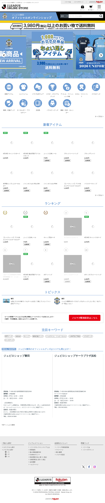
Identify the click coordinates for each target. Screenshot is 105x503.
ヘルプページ (34, 464)
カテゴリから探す (9, 447)
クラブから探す (8, 450)
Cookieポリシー (35, 454)
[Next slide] (101, 55)
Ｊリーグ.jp (67, 2)
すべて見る (98, 116)
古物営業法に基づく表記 (37, 459)
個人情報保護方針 (35, 452)
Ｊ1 (8, 452)
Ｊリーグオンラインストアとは (40, 447)
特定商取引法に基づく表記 (38, 457)
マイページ (59, 450)
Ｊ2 (8, 454)
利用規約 (32, 450)
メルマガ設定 (60, 454)
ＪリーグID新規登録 (62, 447)
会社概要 (32, 462)
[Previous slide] (4, 55)
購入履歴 (59, 452)
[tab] (49, 76)
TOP (3, 425)
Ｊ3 (8, 456)
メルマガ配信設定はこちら (84, 318)
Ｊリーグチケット (78, 2)
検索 (101, 16)
